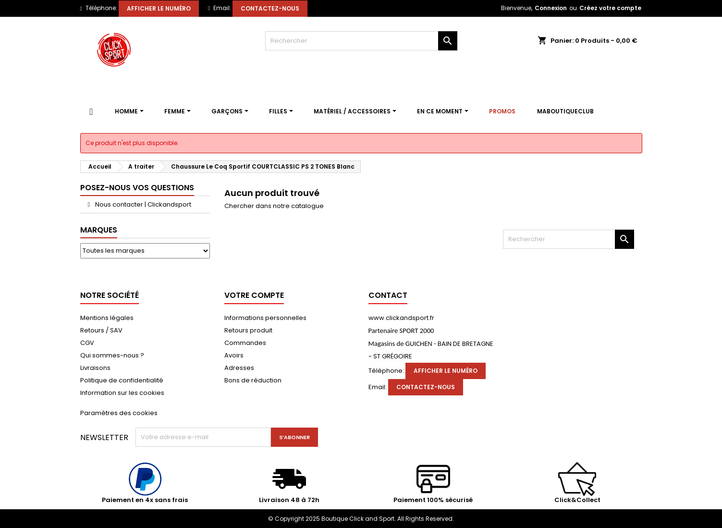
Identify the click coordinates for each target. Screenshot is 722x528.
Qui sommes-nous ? (112, 355)
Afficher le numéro (159, 8)
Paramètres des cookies (119, 412)
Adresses (239, 367)
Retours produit (248, 330)
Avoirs (234, 355)
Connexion (551, 8)
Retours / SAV (101, 330)
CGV (87, 342)
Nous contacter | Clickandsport (142, 204)
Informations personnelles (265, 317)
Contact (387, 295)
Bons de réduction (252, 380)
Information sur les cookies (122, 392)
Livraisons (95, 367)
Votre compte (254, 295)
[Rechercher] (361, 40)
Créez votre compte (610, 8)
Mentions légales (107, 317)
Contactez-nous (270, 8)
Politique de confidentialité (121, 380)
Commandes (245, 342)
